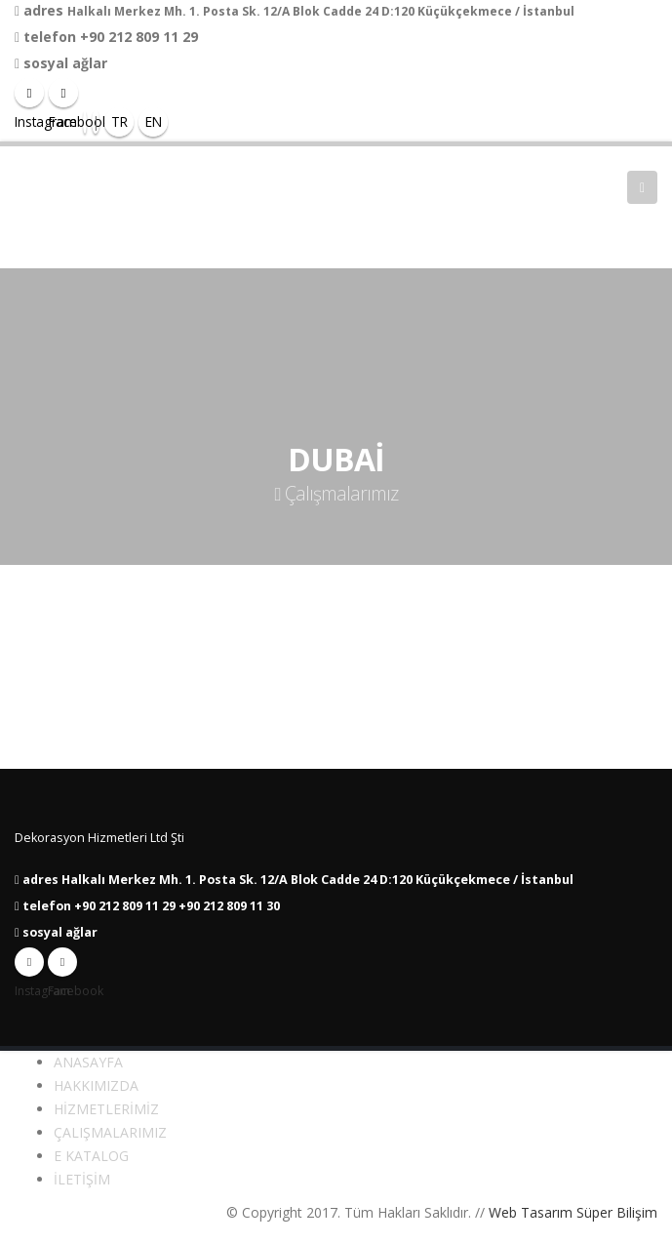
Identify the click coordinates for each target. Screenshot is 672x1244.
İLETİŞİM (82, 1179)
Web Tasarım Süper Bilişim (573, 1212)
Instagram (29, 966)
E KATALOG (91, 1155)
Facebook (62, 966)
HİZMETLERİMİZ (106, 1109)
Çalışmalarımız (335, 493)
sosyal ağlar (65, 63)
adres (43, 10)
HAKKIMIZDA (96, 1085)
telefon (49, 36)
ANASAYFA (88, 1062)
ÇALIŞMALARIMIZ (110, 1132)
